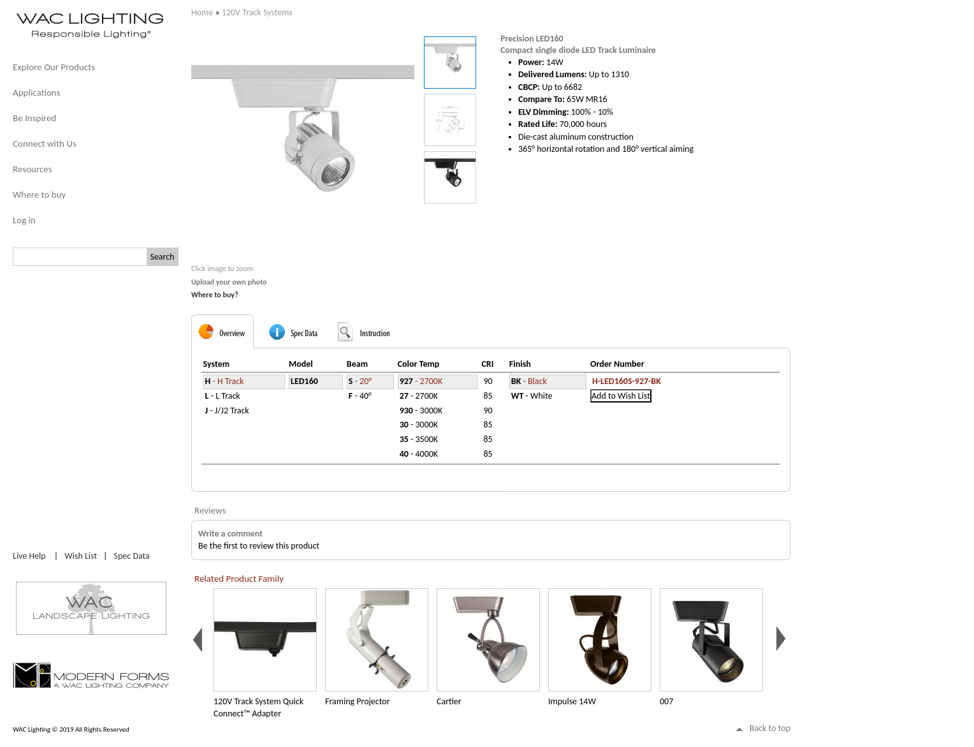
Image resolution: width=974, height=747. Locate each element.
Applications (37, 92)
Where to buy (39, 194)
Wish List (80, 556)
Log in (24, 220)
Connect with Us (44, 143)
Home (202, 12)
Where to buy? (214, 294)
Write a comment (230, 533)
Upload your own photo (229, 281)
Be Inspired (34, 118)
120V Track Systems (257, 12)
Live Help (29, 556)
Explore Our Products (54, 67)
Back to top (770, 728)
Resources (32, 169)
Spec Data (132, 556)
